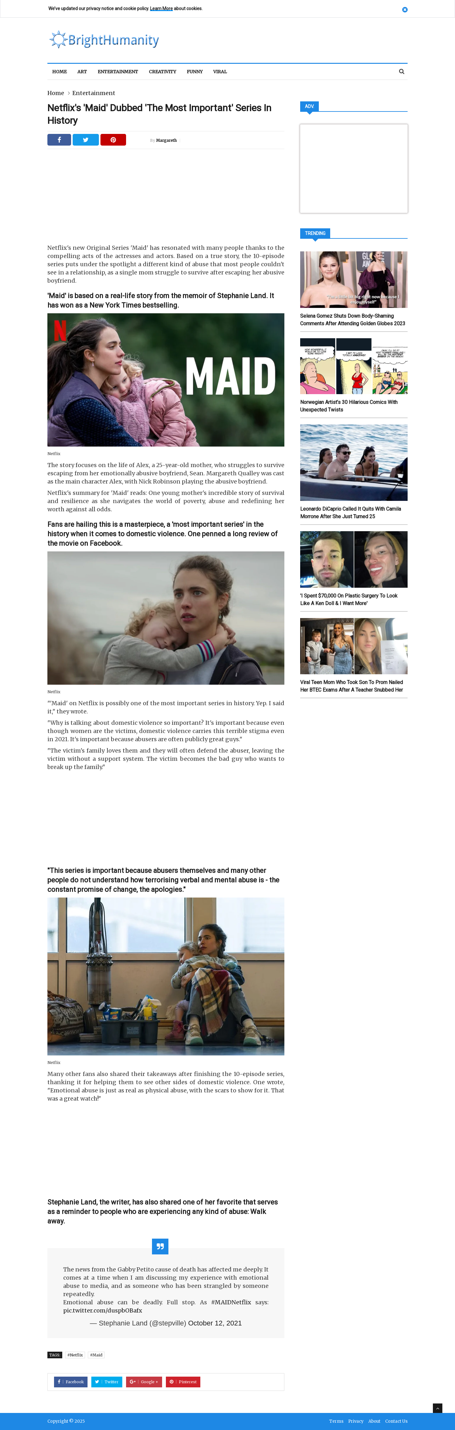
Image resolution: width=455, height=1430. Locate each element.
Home (59, 72)
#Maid (96, 1355)
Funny (195, 72)
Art (82, 72)
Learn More (161, 8)
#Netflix (75, 1355)
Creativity (162, 72)
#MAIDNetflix (231, 1302)
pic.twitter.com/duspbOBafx (102, 1310)
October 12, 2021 (215, 1323)
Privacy (356, 1421)
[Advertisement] (165, 193)
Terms (336, 1421)
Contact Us (396, 1421)
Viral (220, 72)
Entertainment (118, 72)
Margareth (166, 140)
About (374, 1421)
